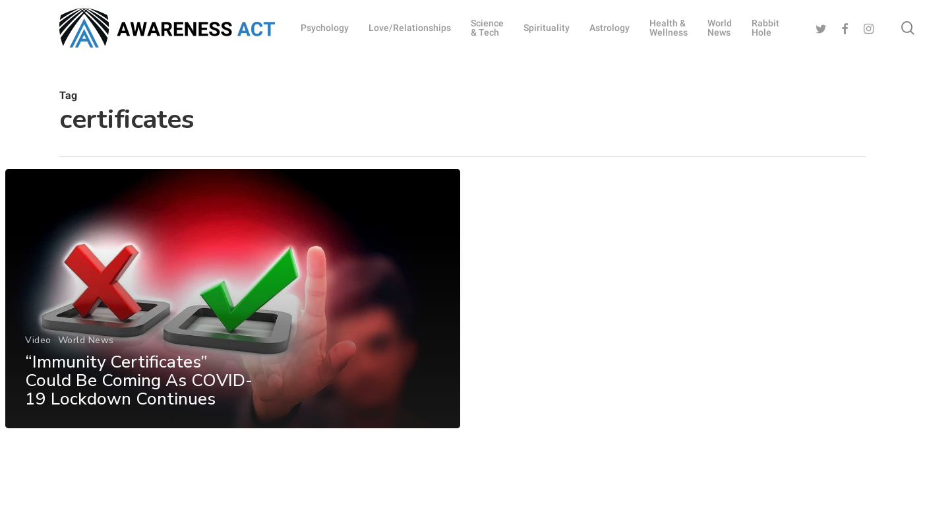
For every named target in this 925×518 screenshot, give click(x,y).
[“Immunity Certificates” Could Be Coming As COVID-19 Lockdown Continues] (232, 301)
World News (85, 343)
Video (38, 343)
